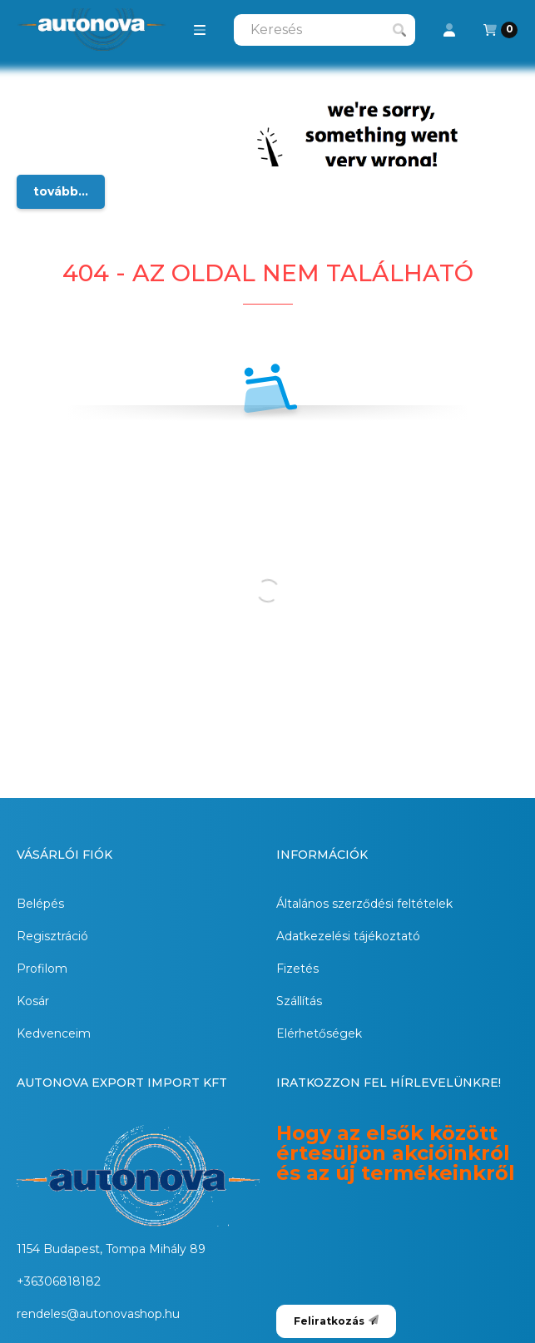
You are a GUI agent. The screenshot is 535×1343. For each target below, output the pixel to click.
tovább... (60, 191)
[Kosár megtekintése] (500, 30)
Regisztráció (52, 936)
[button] (199, 30)
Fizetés (297, 968)
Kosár (33, 1001)
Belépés (40, 903)
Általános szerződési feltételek (364, 903)
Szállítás (299, 1001)
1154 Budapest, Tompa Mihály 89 (111, 1248)
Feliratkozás (336, 1321)
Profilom (42, 968)
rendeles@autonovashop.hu (98, 1313)
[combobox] (324, 30)
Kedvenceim (54, 1033)
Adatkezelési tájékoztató (348, 936)
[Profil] (449, 30)
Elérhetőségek (319, 1033)
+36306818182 (59, 1281)
